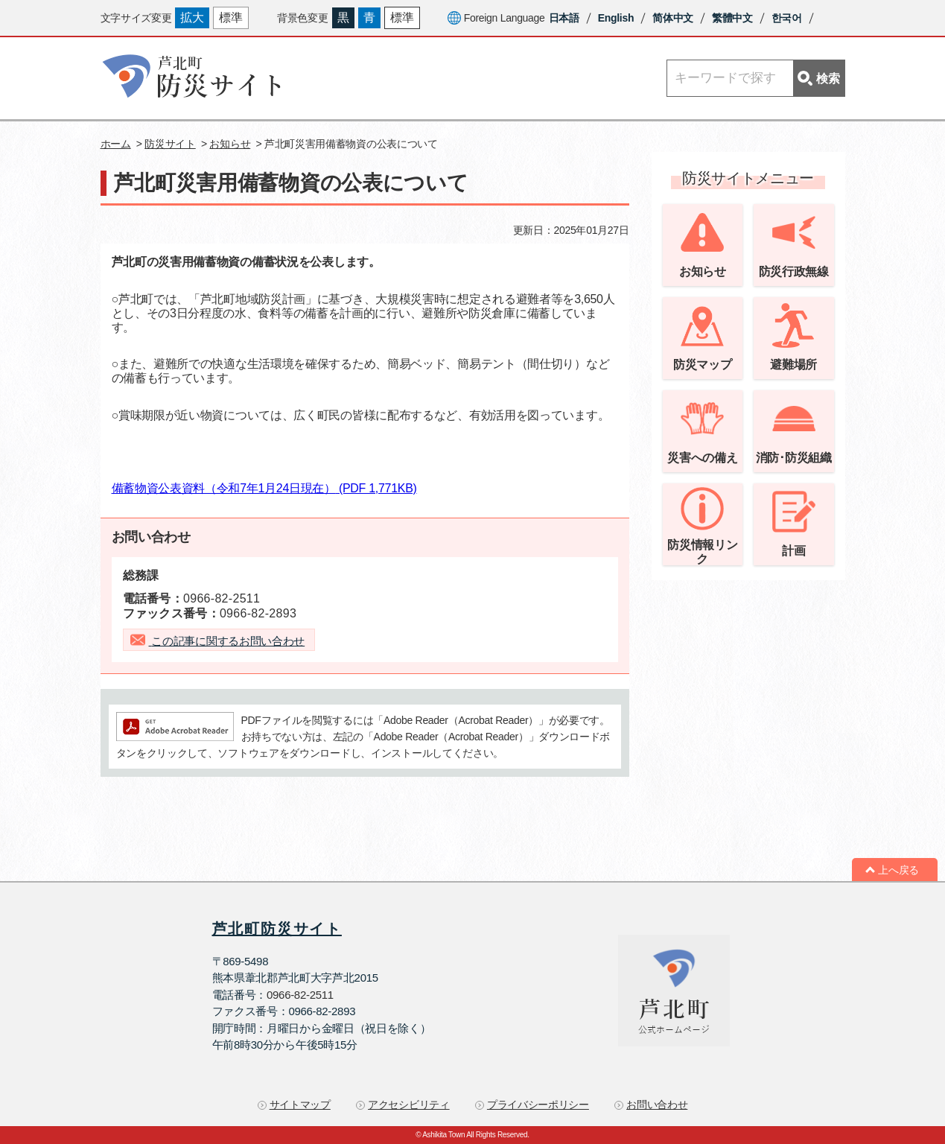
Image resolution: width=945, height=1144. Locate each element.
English (616, 18)
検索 (819, 78)
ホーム (116, 144)
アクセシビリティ (409, 1104)
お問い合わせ (656, 1104)
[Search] (755, 78)
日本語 (564, 18)
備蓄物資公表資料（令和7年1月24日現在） (264, 488)
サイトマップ (300, 1104)
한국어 (786, 18)
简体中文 (672, 18)
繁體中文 (732, 18)
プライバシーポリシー (538, 1104)
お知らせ (229, 144)
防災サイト (170, 144)
